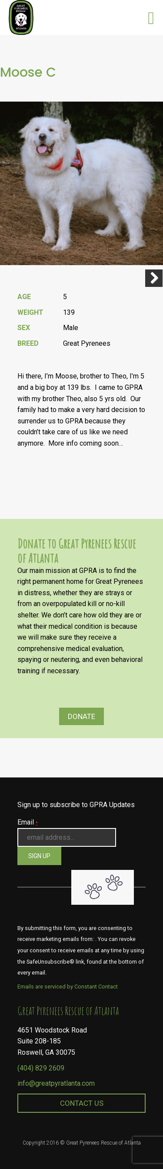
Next (154, 278)
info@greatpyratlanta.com (56, 1083)
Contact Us (81, 1103)
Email (27, 822)
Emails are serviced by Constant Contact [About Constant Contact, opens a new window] (67, 986)
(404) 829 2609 (40, 1068)
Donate (81, 716)
